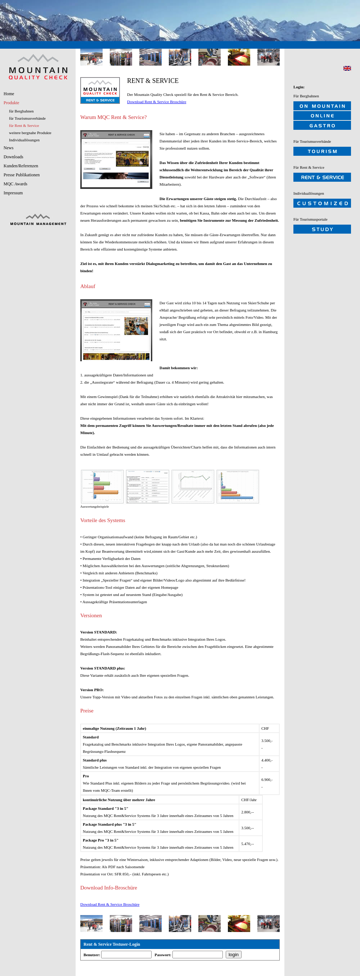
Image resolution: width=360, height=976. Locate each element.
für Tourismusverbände (27, 118)
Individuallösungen (24, 140)
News (8, 147)
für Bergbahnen (21, 111)
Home (9, 93)
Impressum (13, 192)
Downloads (13, 156)
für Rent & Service (24, 125)
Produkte (11, 102)
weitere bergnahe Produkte (30, 133)
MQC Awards (15, 183)
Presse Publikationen (22, 174)
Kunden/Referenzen (21, 165)
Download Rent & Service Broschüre (156, 102)
